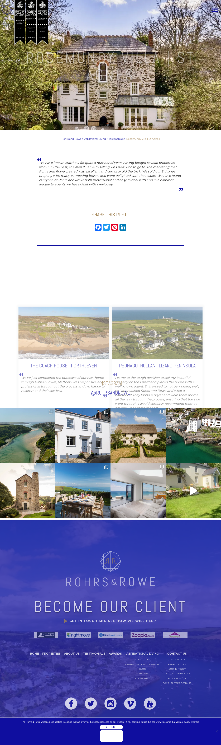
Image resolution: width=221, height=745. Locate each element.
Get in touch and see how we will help (112, 621)
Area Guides (142, 659)
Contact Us (177, 653)
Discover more (111, 736)
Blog (142, 669)
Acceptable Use (177, 678)
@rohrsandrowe (110, 381)
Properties (51, 653)
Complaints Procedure (177, 683)
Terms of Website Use (177, 673)
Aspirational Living (142, 653)
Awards (115, 653)
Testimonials (94, 653)
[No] (216, 731)
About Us (72, 653)
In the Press (143, 673)
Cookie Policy (177, 669)
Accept (111, 727)
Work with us (177, 659)
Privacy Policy (177, 664)
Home (34, 653)
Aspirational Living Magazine (142, 664)
